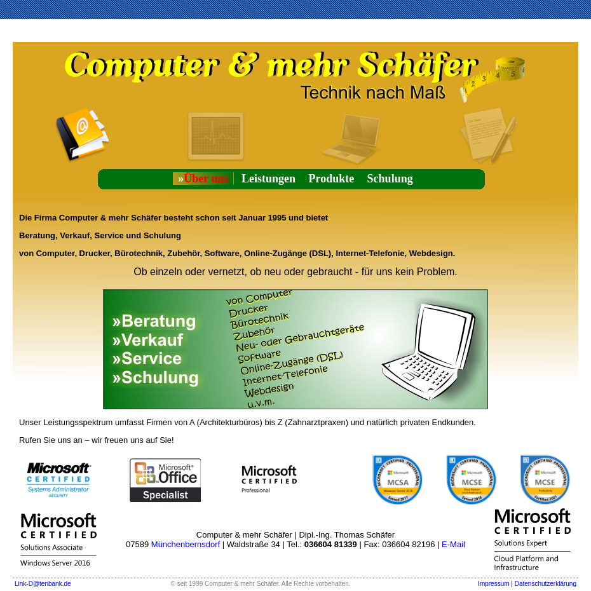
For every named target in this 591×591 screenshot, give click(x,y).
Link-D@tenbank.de (43, 583)
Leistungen (268, 178)
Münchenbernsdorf (185, 544)
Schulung (390, 178)
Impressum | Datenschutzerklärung (527, 583)
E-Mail (453, 544)
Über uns (203, 178)
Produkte (331, 178)
